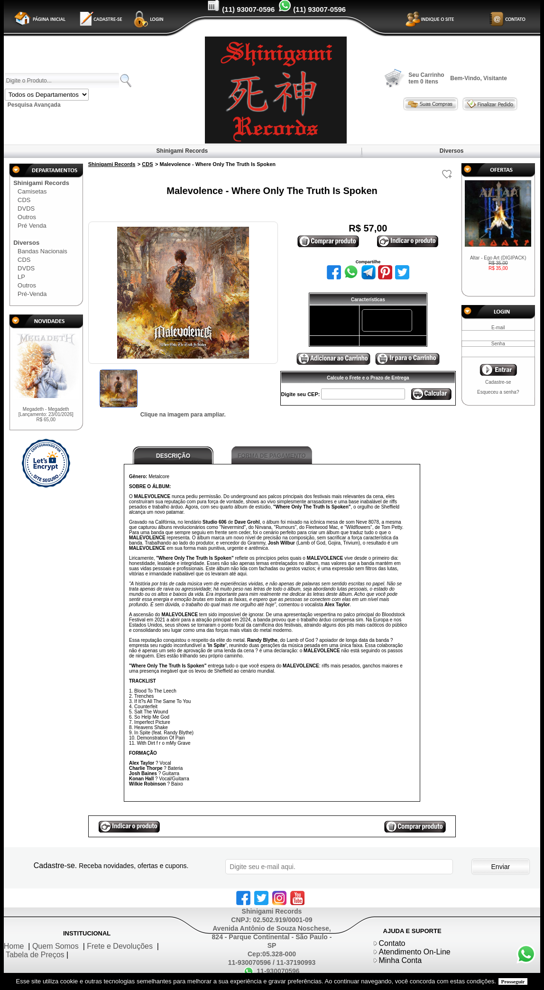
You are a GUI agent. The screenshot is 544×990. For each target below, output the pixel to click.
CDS (24, 200)
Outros (27, 217)
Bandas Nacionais (42, 251)
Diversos (451, 151)
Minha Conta (400, 960)
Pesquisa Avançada (34, 105)
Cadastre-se (498, 382)
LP (21, 276)
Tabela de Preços (35, 955)
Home (14, 946)
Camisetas (32, 191)
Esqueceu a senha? (498, 392)
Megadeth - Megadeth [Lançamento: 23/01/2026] (46, 414)
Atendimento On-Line (414, 952)
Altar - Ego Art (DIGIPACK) (498, 263)
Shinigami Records (182, 151)
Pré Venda (32, 225)
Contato (391, 943)
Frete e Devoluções (120, 946)
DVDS (26, 208)
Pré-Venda (32, 293)
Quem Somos (55, 946)
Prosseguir (513, 981)
